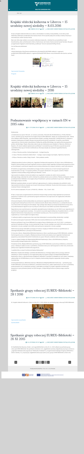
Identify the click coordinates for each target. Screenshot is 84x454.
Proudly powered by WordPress (36, 368)
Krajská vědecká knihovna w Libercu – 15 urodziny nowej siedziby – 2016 (39, 87)
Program (13, 74)
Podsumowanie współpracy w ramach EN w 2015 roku (41, 121)
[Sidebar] (9, 9)
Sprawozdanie (15, 322)
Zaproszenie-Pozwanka (17, 71)
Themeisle (53, 368)
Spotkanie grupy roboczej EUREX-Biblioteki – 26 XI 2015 (42, 336)
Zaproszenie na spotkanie (18, 320)
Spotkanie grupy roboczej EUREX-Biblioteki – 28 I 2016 (42, 292)
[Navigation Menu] (76, 9)
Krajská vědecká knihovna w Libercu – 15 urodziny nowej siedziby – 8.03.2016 (39, 23)
